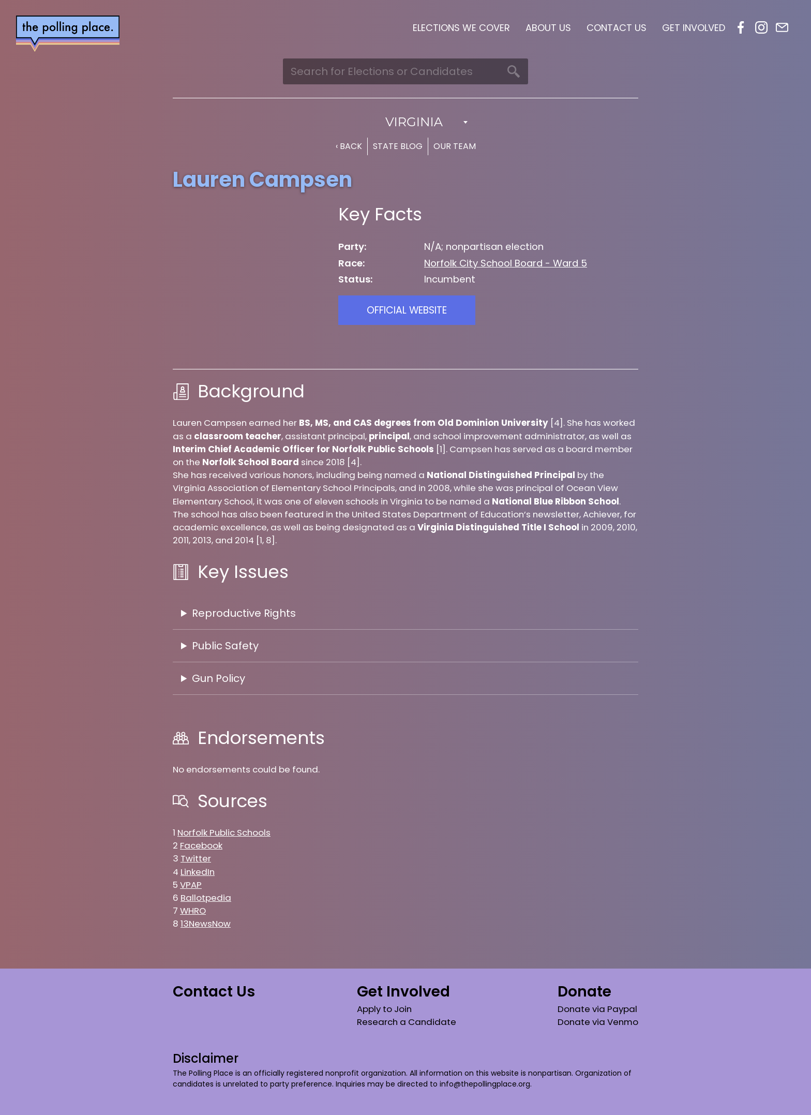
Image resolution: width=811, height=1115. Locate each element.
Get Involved (693, 27)
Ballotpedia (206, 897)
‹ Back (349, 146)
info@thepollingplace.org (485, 1084)
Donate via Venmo (598, 1022)
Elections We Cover (461, 27)
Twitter (196, 858)
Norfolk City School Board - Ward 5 (505, 263)
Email (782, 27)
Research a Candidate (406, 1022)
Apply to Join (384, 1009)
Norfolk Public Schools (224, 832)
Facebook (740, 27)
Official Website (407, 310)
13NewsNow (206, 923)
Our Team (454, 146)
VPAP (191, 885)
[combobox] (405, 122)
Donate (584, 992)
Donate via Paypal (597, 1009)
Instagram (761, 27)
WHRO (193, 910)
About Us (548, 27)
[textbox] (405, 122)
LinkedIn (198, 872)
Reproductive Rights (244, 613)
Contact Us (617, 27)
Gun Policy (218, 678)
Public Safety (225, 645)
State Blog (398, 146)
